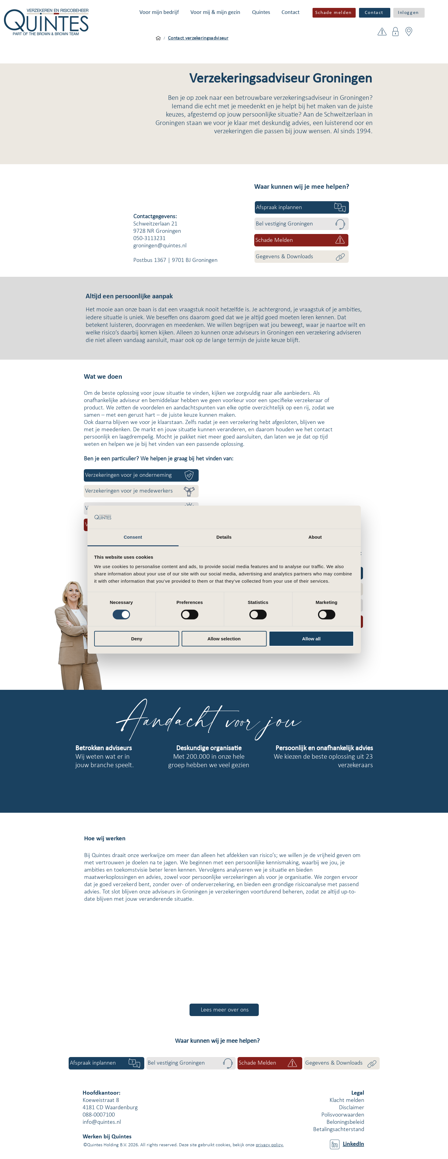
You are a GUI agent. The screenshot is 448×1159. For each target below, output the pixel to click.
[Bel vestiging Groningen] (302, 224)
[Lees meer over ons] (224, 1010)
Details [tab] (224, 537)
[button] (159, 12)
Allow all (311, 638)
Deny (136, 638)
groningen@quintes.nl (159, 246)
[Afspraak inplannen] (302, 207)
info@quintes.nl (102, 1122)
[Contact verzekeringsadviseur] (198, 38)
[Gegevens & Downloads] (302, 256)
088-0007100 (99, 1115)
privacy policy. (270, 1145)
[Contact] (374, 13)
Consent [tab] (133, 537)
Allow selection (224, 638)
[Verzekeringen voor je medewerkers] (141, 491)
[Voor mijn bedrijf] (158, 38)
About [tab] (315, 537)
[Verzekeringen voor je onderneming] (141, 475)
